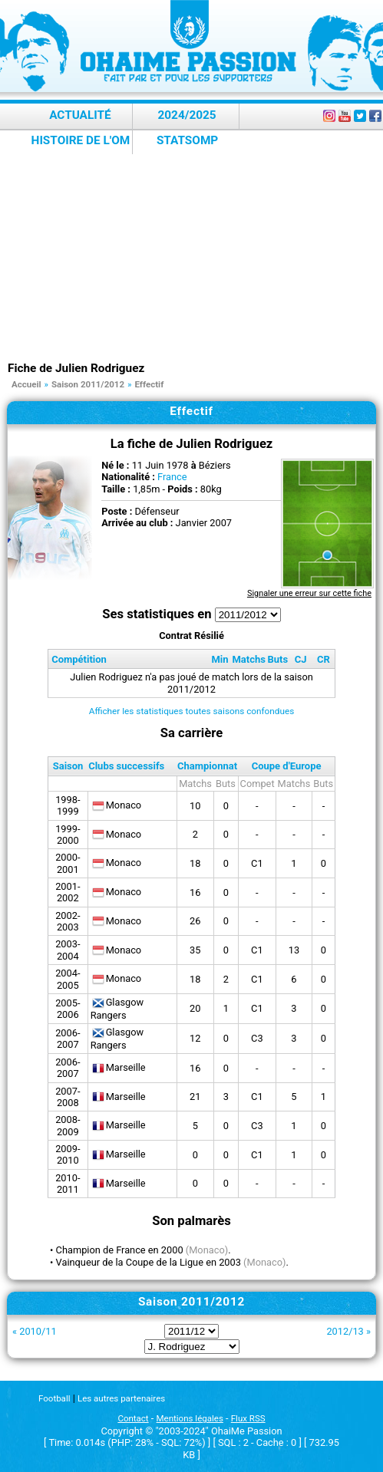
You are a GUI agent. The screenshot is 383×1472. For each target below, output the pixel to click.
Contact (132, 1418)
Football (54, 1398)
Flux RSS (248, 1418)
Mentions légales (190, 1418)
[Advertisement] (195, 245)
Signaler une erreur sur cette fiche (309, 593)
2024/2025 (186, 115)
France (172, 476)
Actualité (80, 115)
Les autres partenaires (121, 1398)
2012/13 (344, 1331)
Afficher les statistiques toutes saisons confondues (192, 711)
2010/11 (37, 1331)
